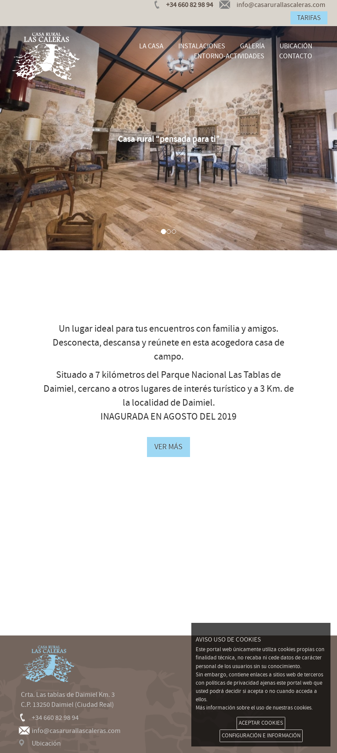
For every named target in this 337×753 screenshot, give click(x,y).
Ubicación (46, 743)
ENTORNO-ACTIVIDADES (229, 56)
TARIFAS (309, 17)
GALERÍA (252, 46)
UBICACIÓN (296, 46)
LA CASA (151, 46)
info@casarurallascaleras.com (76, 730)
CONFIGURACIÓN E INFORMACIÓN (261, 735)
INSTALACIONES (201, 46)
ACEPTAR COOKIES (261, 722)
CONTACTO (295, 56)
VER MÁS (168, 447)
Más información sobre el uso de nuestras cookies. (254, 707)
